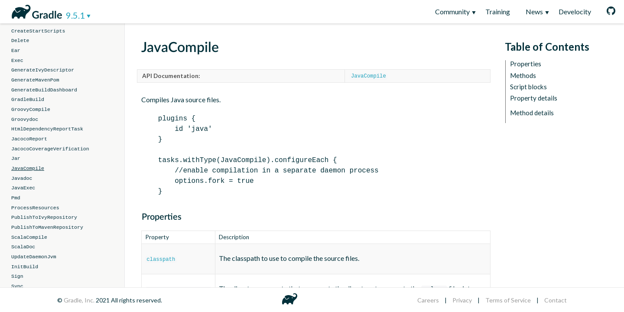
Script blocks (528, 87)
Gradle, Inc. (80, 300)
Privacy (462, 300)
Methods (523, 75)
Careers (428, 300)
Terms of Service (508, 300)
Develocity (575, 11)
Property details (533, 98)
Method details (532, 113)
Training (497, 11)
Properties (525, 64)
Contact (555, 300)
